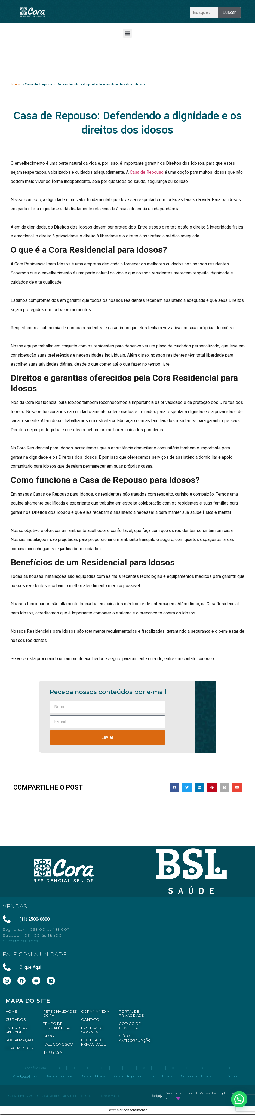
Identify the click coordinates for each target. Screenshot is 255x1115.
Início (16, 84)
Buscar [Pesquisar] (229, 12)
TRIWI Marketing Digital (214, 1093)
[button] (127, 33)
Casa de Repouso (147, 172)
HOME (11, 1011)
